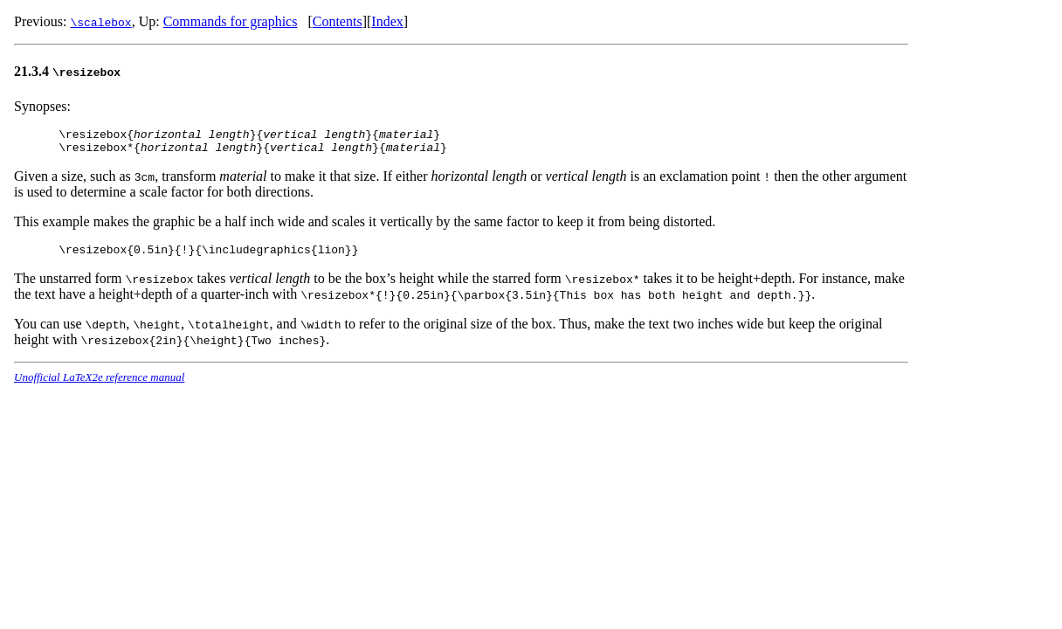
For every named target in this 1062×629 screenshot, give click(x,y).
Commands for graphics (230, 21)
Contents (337, 21)
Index (387, 21)
